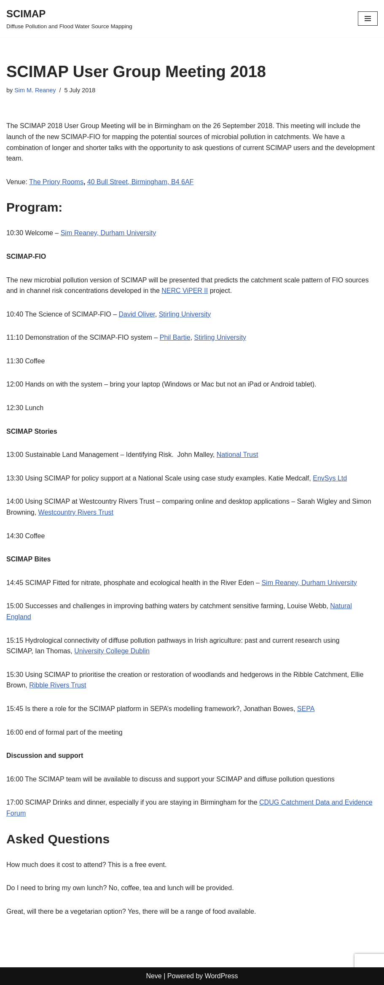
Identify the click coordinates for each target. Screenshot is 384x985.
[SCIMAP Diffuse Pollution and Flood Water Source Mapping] (69, 18)
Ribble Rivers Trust (57, 685)
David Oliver (137, 314)
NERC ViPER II (184, 290)
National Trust (237, 454)
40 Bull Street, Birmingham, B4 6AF (140, 181)
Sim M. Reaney (35, 90)
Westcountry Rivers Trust (75, 512)
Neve (153, 976)
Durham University (127, 232)
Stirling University (185, 314)
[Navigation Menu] (368, 18)
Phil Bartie (175, 337)
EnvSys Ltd (330, 478)
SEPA (306, 708)
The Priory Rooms (56, 181)
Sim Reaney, (80, 232)
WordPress (221, 976)
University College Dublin (112, 651)
